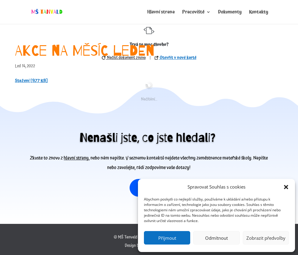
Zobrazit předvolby (265, 238)
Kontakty (258, 13)
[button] (286, 187)
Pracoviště (193, 13)
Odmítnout (216, 238)
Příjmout (167, 238)
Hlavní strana (161, 13)
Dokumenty (230, 13)
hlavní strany (76, 158)
